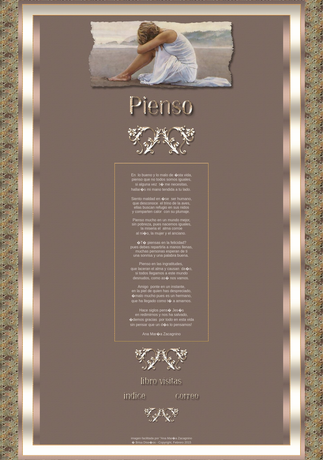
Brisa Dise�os (146, 442)
